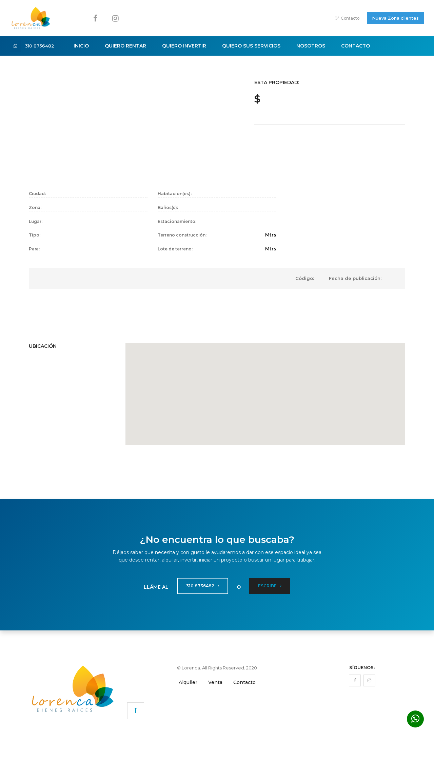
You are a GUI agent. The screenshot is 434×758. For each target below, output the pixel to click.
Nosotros (310, 46)
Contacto (347, 18)
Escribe (269, 585)
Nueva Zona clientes (395, 18)
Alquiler (188, 682)
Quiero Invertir (184, 46)
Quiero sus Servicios (251, 46)
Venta (215, 682)
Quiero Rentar (125, 46)
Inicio (81, 46)
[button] (265, 390)
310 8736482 (43, 46)
